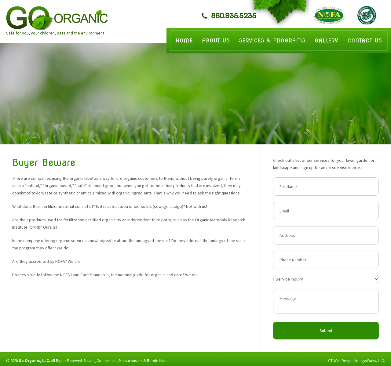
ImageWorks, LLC (369, 360)
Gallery (326, 40)
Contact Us (364, 40)
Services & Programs (272, 40)
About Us (216, 40)
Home (184, 40)
